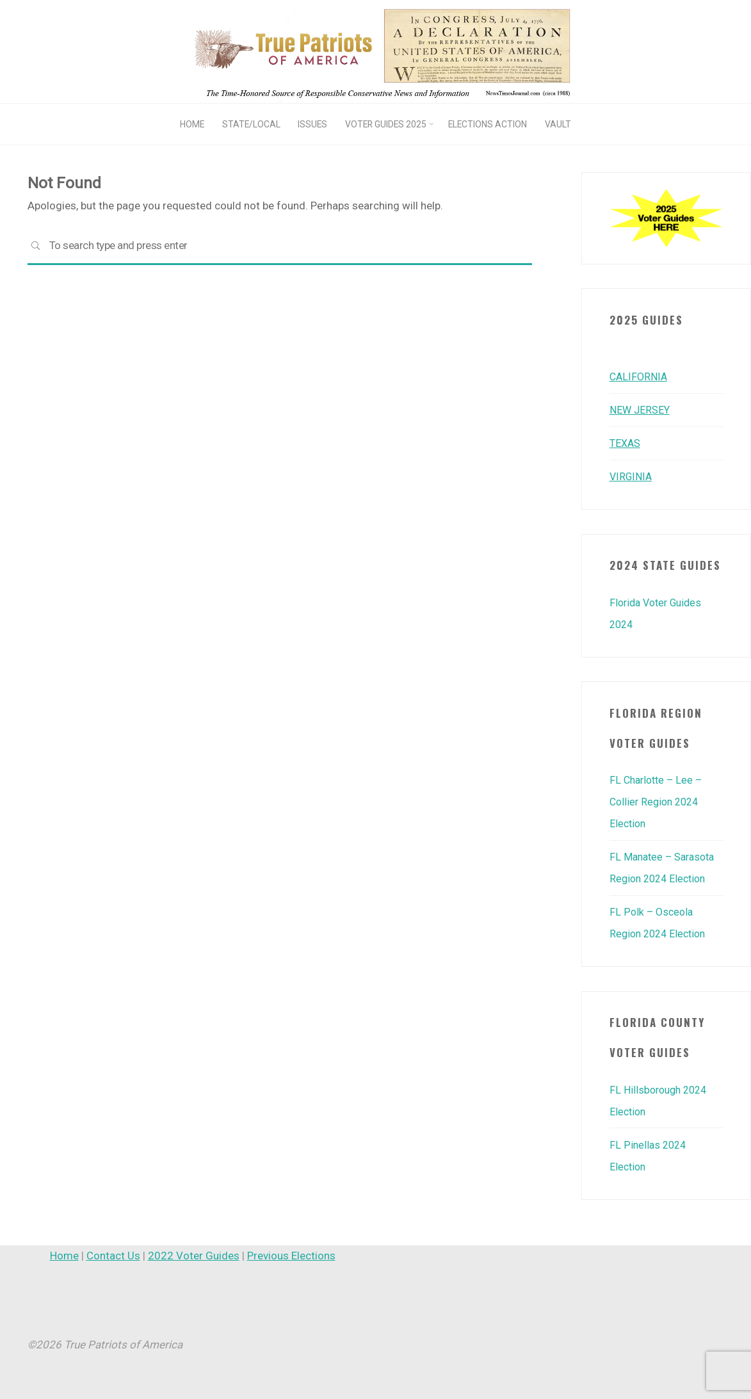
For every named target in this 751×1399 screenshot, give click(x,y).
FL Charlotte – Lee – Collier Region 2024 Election (658, 801)
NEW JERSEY (641, 409)
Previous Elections (291, 1255)
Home (64, 1255)
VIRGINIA (632, 476)
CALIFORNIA (640, 376)
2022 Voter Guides (193, 1255)
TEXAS (626, 443)
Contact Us (113, 1255)
